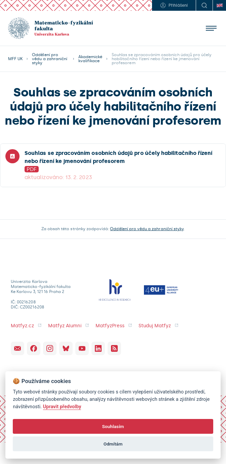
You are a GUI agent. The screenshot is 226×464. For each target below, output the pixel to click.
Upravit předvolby (62, 407)
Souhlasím (113, 426)
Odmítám (113, 444)
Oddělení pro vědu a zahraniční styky (49, 59)
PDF (32, 169)
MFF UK (15, 59)
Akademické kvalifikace (90, 59)
